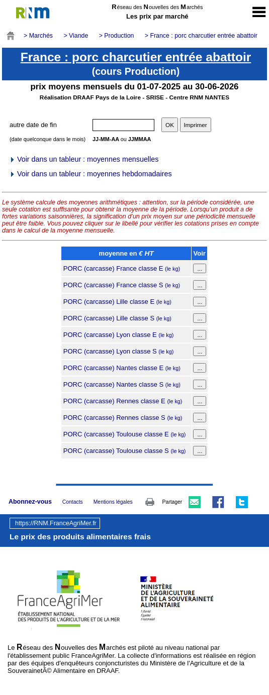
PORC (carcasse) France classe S (121, 285)
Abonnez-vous (30, 501)
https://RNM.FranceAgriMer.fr (56, 523)
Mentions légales (113, 502)
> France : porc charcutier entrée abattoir (201, 35)
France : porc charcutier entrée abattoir (136, 57)
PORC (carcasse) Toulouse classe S (124, 450)
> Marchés (38, 35)
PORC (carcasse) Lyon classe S (118, 351)
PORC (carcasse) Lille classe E (117, 301)
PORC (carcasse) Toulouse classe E (124, 434)
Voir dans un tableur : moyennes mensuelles (83, 159)
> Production (116, 35)
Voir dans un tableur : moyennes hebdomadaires (90, 174)
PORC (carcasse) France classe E (121, 268)
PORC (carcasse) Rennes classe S (123, 417)
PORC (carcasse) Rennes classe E (123, 401)
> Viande (75, 35)
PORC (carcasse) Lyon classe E (118, 334)
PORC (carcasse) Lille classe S (117, 318)
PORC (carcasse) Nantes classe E (122, 368)
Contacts (72, 502)
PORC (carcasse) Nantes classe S (122, 384)
